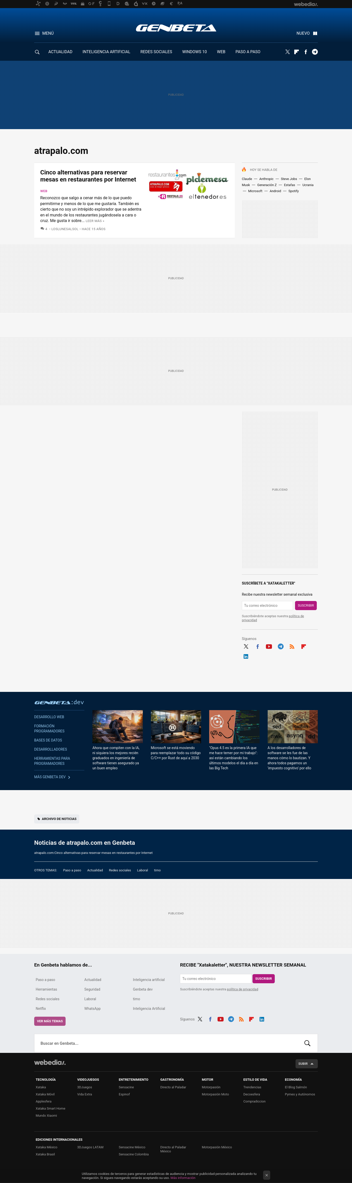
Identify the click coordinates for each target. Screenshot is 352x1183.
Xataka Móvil (45, 1094)
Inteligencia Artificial (149, 1009)
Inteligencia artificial (149, 980)
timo (157, 870)
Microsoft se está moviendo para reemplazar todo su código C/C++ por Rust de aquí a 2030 (176, 753)
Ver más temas (50, 1021)
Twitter (287, 52)
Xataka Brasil (45, 1154)
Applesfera (43, 1101)
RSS (292, 646)
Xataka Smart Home (50, 1108)
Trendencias (252, 1087)
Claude (247, 179)
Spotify (293, 191)
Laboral (142, 870)
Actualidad (95, 870)
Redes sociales (120, 870)
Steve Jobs (289, 179)
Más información (183, 1178)
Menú (48, 33)
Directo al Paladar (173, 1087)
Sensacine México (132, 1147)
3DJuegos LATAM (90, 1147)
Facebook (306, 52)
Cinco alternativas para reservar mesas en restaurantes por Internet (88, 176)
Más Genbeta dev (50, 777)
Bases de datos (48, 740)
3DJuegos (84, 1087)
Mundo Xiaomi (46, 1115)
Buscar (307, 1043)
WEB (221, 51)
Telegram (315, 52)
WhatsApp (92, 1009)
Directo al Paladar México (173, 1149)
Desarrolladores (50, 749)
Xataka (41, 1087)
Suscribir (306, 605)
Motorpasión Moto (215, 1094)
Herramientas (46, 989)
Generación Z (267, 185)
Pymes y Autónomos (300, 1094)
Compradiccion (254, 1101)
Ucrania (308, 185)
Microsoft (255, 191)
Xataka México (46, 1147)
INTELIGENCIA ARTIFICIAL (106, 51)
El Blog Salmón (296, 1087)
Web (43, 191)
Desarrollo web (49, 717)
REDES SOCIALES (156, 51)
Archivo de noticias (59, 819)
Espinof (124, 1094)
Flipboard (297, 52)
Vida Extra (84, 1094)
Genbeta (176, 28)
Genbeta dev (59, 702)
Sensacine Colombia (134, 1154)
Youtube (269, 646)
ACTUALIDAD (60, 51)
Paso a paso (72, 870)
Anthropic (266, 179)
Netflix (41, 1009)
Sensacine (126, 1087)
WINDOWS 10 (194, 51)
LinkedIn (246, 656)
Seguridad (92, 989)
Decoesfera (251, 1094)
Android (275, 191)
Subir (303, 1064)
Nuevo (303, 33)
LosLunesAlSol (65, 229)
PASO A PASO (248, 51)
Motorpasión (211, 1087)
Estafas (289, 185)
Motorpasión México (217, 1147)
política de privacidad (242, 989)
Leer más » (95, 221)
